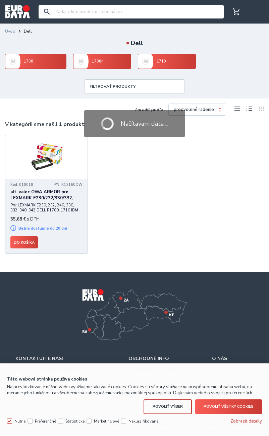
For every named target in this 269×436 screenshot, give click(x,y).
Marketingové (106, 421)
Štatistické (75, 421)
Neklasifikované (143, 421)
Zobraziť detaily (246, 421)
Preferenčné (45, 421)
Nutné (19, 421)
